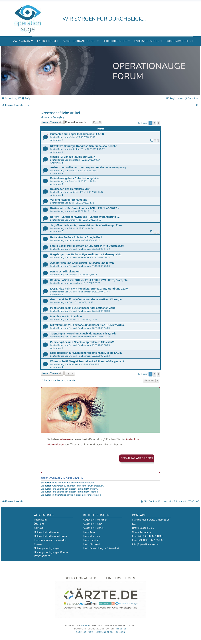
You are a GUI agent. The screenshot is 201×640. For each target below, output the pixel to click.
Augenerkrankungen (79, 41)
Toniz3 (72, 181)
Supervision (74, 364)
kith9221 (73, 170)
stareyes (73, 274)
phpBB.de (121, 629)
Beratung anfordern (137, 458)
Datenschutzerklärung (46, 532)
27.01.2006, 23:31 (91, 364)
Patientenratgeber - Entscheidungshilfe (74, 178)
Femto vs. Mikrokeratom (65, 271)
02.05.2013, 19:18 (92, 219)
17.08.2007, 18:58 (101, 311)
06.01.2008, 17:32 (101, 249)
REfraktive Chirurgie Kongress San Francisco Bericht (83, 146)
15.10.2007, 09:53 (91, 283)
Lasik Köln (89, 532)
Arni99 (72, 211)
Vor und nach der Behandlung (68, 199)
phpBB (85, 625)
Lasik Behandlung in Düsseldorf (101, 548)
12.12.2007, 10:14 (101, 257)
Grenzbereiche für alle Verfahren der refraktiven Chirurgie (86, 299)
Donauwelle (75, 219)
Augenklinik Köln (92, 524)
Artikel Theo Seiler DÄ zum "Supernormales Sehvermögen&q (88, 167)
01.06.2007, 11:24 (88, 319)
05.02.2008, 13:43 (91, 240)
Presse (38, 544)
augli (71, 202)
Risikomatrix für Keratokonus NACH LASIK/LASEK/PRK (84, 208)
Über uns (39, 524)
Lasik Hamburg (91, 540)
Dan (71, 302)
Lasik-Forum (46, 41)
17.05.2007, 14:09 (101, 328)
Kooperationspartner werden (50, 540)
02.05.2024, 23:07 (96, 149)
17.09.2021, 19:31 (89, 170)
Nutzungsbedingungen (47, 548)
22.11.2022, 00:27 (91, 159)
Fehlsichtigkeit (115, 41)
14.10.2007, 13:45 (101, 291)
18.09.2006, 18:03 (101, 345)
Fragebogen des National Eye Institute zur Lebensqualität (85, 254)
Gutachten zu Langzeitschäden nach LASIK (77, 134)
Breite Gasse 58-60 (143, 528)
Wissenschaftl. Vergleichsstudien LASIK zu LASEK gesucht (87, 361)
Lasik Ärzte (21, 40)
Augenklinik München (95, 519)
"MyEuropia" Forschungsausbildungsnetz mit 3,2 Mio (83, 333)
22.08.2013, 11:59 (87, 211)
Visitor (72, 137)
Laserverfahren (147, 41)
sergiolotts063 (76, 192)
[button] (158, 123)
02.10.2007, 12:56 (84, 302)
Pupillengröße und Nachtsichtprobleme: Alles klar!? (82, 342)
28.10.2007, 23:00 (101, 266)
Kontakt (38, 528)
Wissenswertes (179, 41)
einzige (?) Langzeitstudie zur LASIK (72, 156)
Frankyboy (58, 117)
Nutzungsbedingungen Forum (51, 552)
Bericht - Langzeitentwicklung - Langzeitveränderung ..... (85, 216)
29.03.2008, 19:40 (86, 137)
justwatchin (74, 240)
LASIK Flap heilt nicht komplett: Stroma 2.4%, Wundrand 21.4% (89, 288)
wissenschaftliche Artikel (60, 113)
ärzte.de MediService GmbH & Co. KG (151, 521)
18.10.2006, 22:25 (101, 336)
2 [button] (154, 123)
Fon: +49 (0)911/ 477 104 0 (147, 536)
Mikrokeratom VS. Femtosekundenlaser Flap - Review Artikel (87, 325)
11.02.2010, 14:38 (85, 228)
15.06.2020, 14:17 (94, 192)
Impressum (40, 519)
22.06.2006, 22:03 (101, 355)
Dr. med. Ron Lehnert (79, 249)
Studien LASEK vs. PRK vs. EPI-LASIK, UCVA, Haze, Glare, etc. (89, 280)
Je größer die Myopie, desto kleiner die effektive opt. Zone (86, 225)
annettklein (74, 159)
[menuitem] (26, 98)
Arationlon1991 (77, 149)
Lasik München (91, 536)
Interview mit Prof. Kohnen (66, 316)
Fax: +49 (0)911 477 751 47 (148, 540)
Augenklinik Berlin (93, 528)
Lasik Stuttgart (91, 544)
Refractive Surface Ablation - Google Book (76, 237)
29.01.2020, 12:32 (85, 202)
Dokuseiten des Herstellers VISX (70, 189)
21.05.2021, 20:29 (87, 181)
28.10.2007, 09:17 (88, 274)
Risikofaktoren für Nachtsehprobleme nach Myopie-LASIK (86, 352)
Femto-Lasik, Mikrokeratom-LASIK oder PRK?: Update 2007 (87, 245)
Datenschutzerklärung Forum (50, 536)
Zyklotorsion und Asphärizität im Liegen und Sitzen (82, 263)
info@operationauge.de (145, 544)
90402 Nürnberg (141, 532)
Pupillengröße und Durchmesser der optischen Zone (82, 307)
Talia (71, 228)
